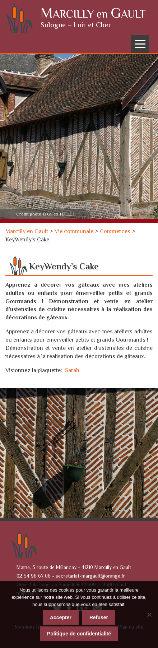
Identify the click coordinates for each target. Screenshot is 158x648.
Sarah (72, 370)
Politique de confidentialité (79, 634)
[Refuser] (149, 614)
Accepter (60, 617)
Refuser (98, 617)
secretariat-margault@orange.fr (90, 576)
